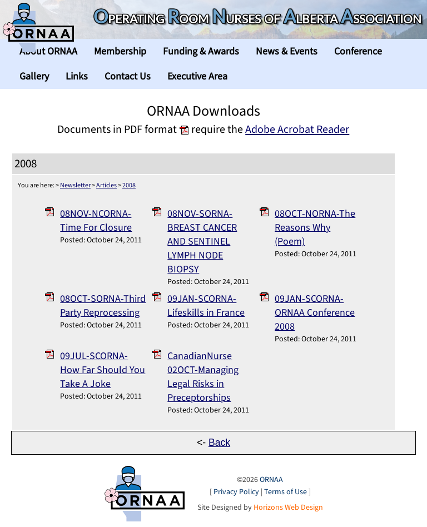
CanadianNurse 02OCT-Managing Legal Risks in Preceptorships (203, 377)
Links (77, 76)
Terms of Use (285, 492)
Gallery (34, 76)
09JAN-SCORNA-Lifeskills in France (206, 306)
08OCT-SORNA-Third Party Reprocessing (103, 306)
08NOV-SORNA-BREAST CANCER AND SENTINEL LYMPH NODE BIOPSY (202, 241)
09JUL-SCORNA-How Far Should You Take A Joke (102, 370)
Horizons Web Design (288, 507)
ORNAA (271, 479)
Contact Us (128, 76)
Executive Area (197, 76)
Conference (358, 51)
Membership (120, 51)
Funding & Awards (201, 51)
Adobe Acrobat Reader (297, 129)
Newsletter (75, 185)
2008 (129, 185)
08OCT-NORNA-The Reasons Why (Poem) (315, 227)
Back (219, 442)
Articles (106, 185)
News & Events (286, 51)
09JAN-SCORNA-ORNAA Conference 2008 (315, 313)
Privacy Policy (236, 492)
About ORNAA (48, 51)
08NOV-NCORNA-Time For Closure (96, 221)
